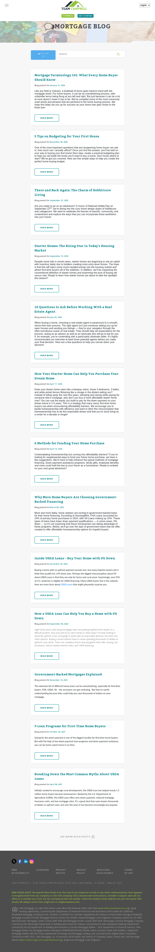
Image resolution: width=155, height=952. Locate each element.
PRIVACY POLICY (82, 871)
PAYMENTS (68, 15)
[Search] (88, 54)
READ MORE (46, 118)
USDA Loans (67, 584)
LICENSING (42, 869)
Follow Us (43, 55)
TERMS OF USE (128, 871)
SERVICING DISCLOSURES (105, 871)
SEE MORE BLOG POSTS (77, 836)
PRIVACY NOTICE (61, 871)
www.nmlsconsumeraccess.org (113, 908)
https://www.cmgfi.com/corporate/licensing (41, 939)
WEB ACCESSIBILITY (20, 871)
